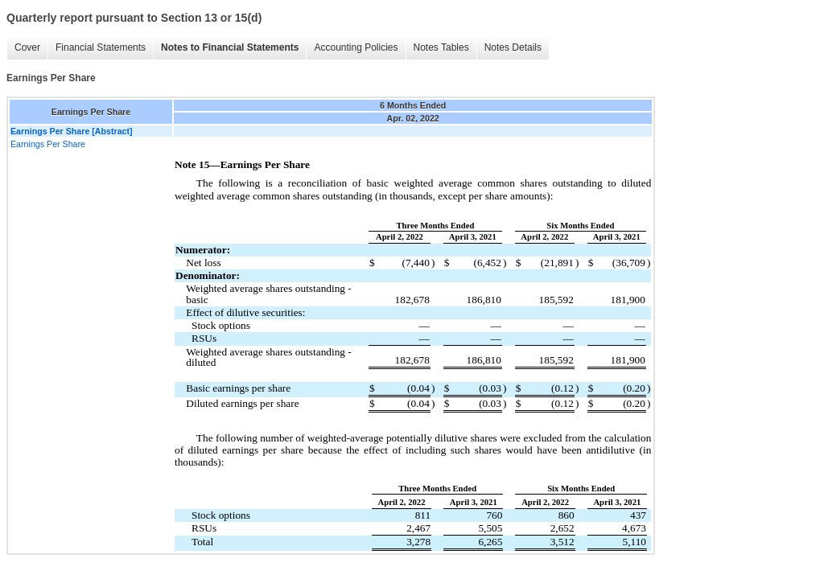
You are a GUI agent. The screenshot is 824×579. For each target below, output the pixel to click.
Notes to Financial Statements (230, 47)
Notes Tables (441, 47)
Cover (27, 47)
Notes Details (513, 47)
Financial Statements (101, 47)
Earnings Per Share (47, 144)
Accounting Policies (356, 47)
